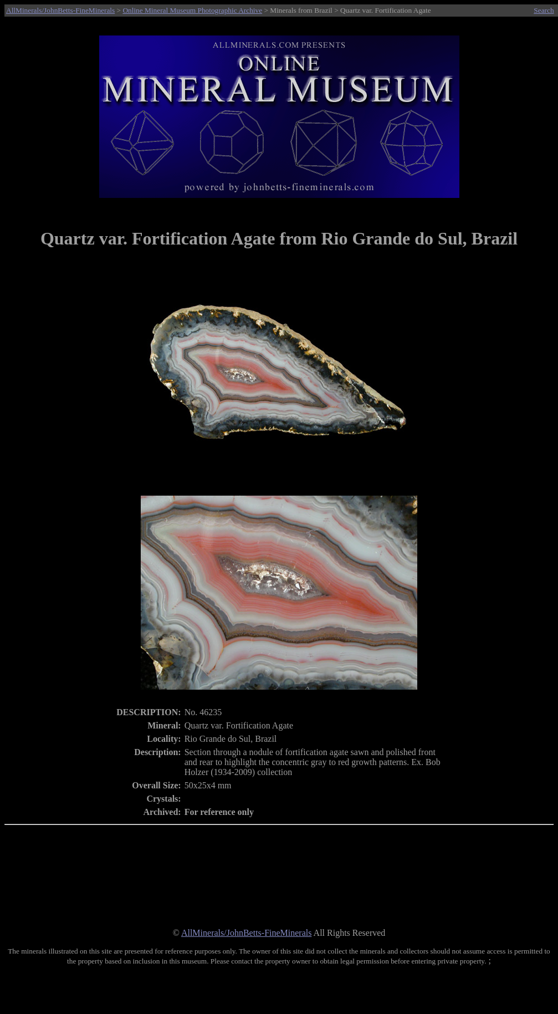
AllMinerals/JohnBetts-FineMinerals (60, 10)
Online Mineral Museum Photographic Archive (192, 10)
